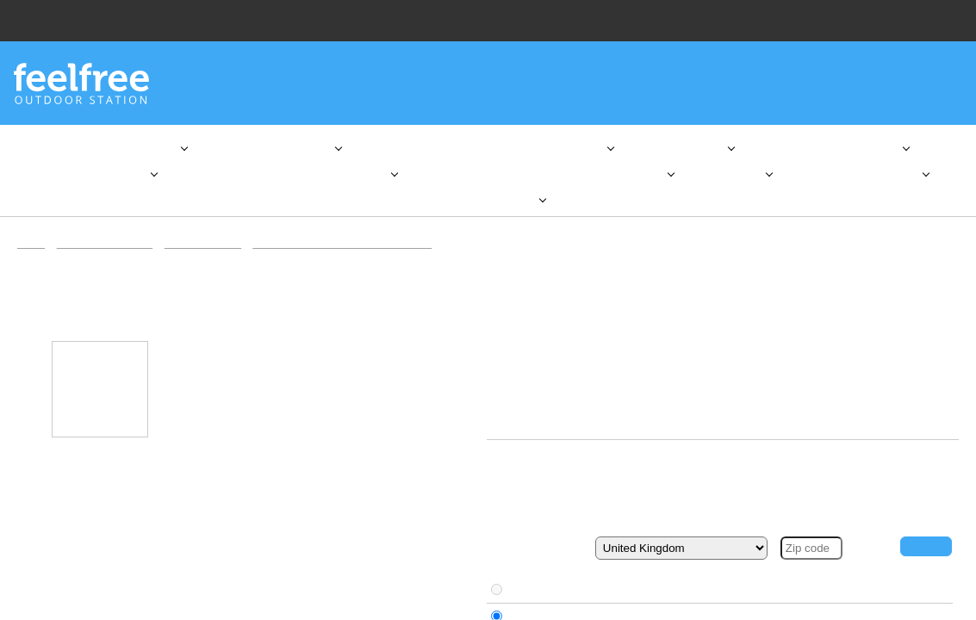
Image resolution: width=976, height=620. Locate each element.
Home (32, 257)
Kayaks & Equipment (108, 257)
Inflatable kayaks (209, 257)
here (219, 545)
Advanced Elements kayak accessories (354, 257)
